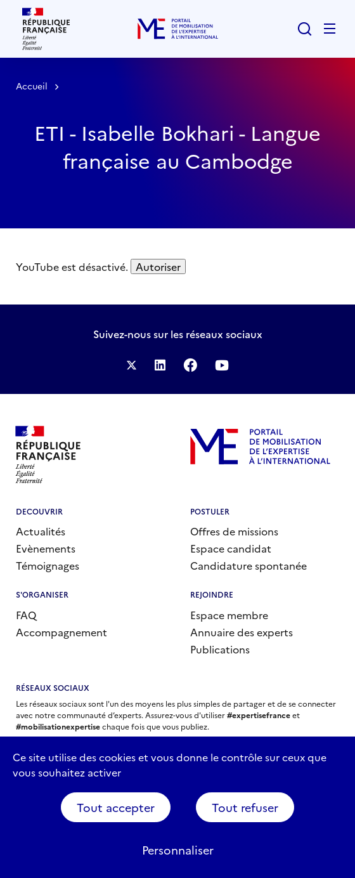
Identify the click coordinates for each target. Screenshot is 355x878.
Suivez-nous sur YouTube (222, 365)
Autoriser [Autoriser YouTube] (158, 266)
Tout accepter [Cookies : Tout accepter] (116, 807)
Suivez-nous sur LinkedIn (160, 365)
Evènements (45, 548)
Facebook (190, 365)
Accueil (32, 85)
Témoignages (47, 565)
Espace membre (229, 615)
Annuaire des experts (241, 632)
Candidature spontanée (248, 565)
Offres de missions (234, 531)
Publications (220, 649)
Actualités (40, 531)
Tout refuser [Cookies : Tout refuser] (245, 807)
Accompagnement (61, 632)
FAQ (26, 615)
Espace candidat (230, 548)
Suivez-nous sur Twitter (131, 365)
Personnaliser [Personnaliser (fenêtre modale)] (178, 850)
